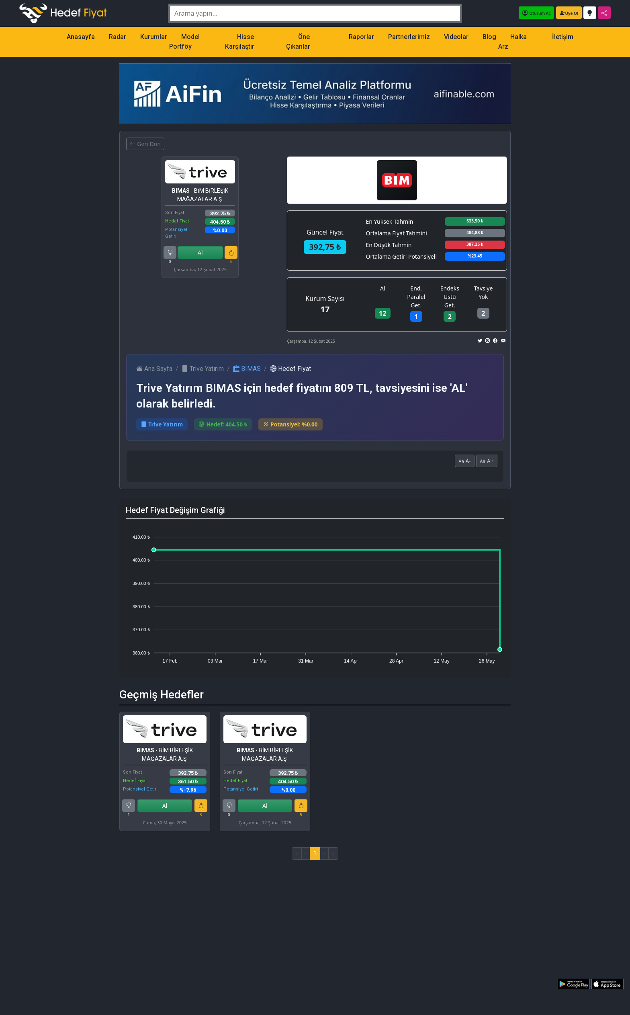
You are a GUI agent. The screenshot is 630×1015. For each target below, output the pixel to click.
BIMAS (247, 369)
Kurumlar (153, 37)
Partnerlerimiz (409, 37)
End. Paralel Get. (416, 296)
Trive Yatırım (203, 369)
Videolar (456, 37)
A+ (487, 461)
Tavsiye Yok (483, 292)
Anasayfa (81, 37)
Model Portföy (184, 41)
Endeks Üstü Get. (449, 296)
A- (464, 461)
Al (200, 252)
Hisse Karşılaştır (239, 41)
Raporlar (361, 37)
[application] (315, 595)
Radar (117, 37)
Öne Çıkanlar (298, 41)
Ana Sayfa (154, 369)
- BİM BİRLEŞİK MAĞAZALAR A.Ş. (200, 194)
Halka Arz (512, 41)
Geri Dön (145, 144)
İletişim (562, 37)
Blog (489, 37)
